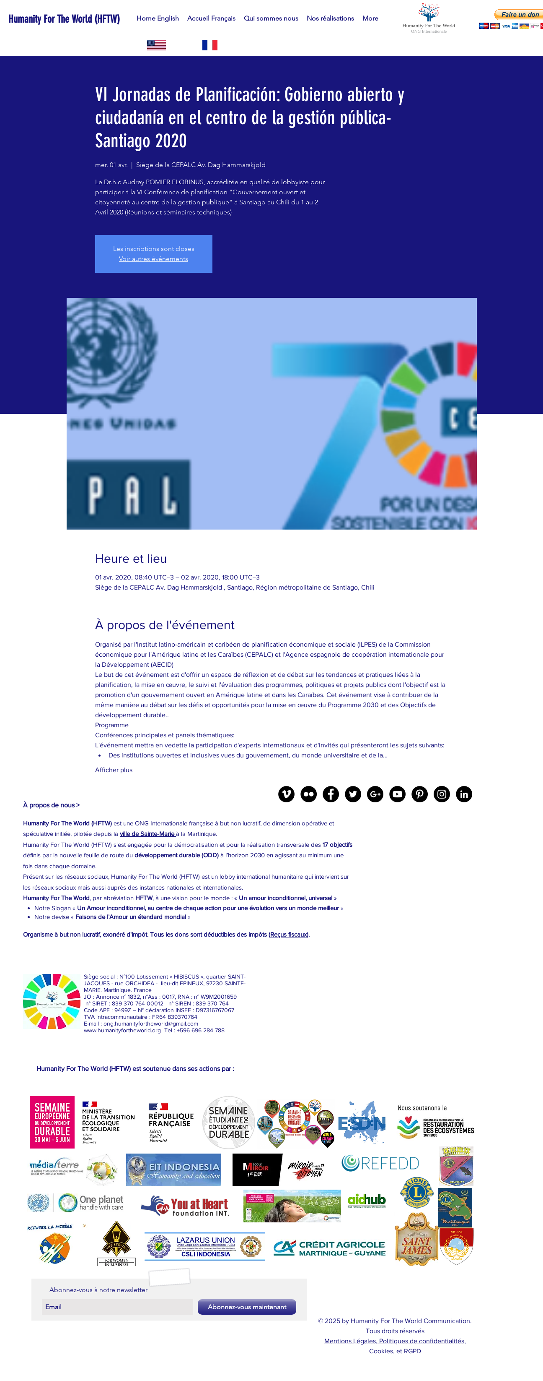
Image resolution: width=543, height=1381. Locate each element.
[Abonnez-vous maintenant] (247, 1307)
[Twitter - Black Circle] (353, 794)
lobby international (246, 876)
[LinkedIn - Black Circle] (464, 794)
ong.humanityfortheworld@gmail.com (150, 1023)
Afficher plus (113, 769)
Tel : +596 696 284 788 (193, 1030)
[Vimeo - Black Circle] (286, 794)
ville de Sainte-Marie (148, 833)
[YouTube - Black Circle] (397, 794)
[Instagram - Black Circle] (442, 794)
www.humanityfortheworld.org (122, 1030)
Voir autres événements (153, 259)
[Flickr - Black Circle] (308, 794)
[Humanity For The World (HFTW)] (89, 18)
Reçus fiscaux (288, 934)
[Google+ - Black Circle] (375, 794)
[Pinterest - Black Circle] (419, 794)
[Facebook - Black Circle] (331, 794)
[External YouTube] (432, 856)
